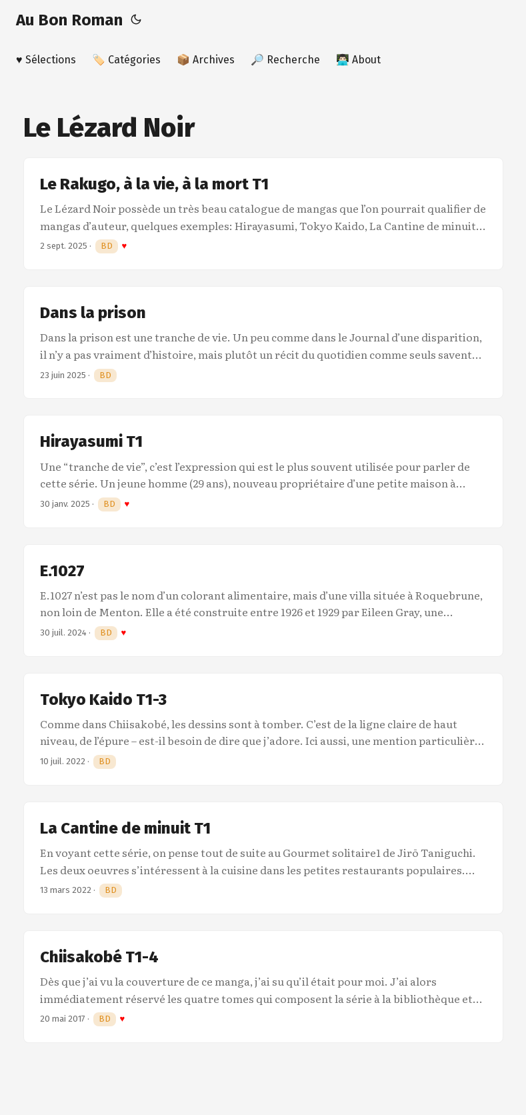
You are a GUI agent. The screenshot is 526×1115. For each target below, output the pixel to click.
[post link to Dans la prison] (263, 342)
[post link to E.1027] (263, 600)
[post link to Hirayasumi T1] (263, 471)
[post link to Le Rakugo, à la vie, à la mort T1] (263, 213)
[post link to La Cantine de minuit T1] (263, 858)
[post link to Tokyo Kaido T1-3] (263, 729)
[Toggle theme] (136, 20)
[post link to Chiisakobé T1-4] (263, 986)
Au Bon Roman (69, 20)
